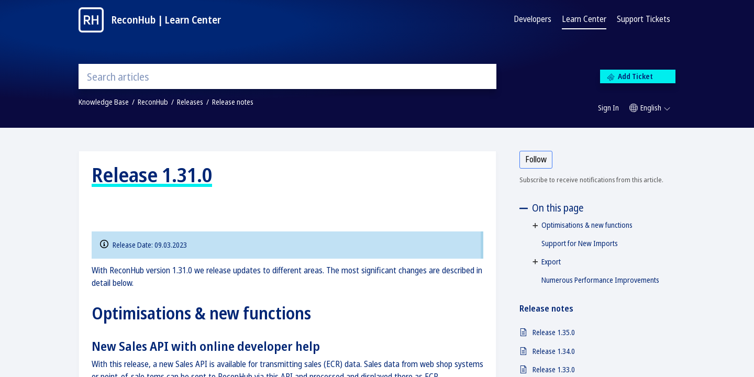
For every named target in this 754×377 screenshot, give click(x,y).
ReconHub (153, 102)
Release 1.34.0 (554, 351)
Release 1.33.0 (554, 369)
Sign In (608, 108)
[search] (287, 76)
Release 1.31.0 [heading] (152, 174)
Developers (532, 19)
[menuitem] (608, 108)
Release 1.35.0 (554, 332)
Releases (190, 102)
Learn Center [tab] (584, 19)
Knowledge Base (104, 102)
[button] (649, 108)
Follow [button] (536, 159)
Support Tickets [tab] (643, 19)
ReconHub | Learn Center (166, 20)
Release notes (232, 102)
